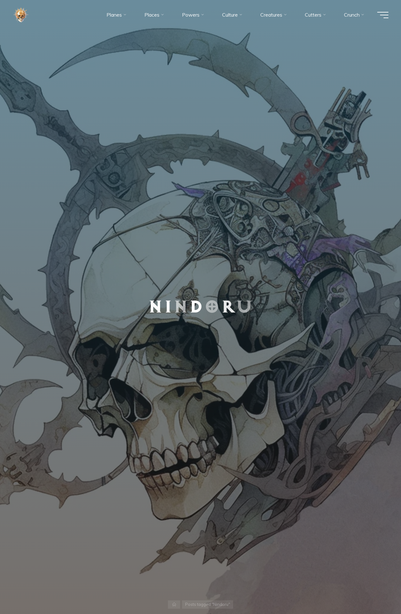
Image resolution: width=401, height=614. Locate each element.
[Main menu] (382, 15)
